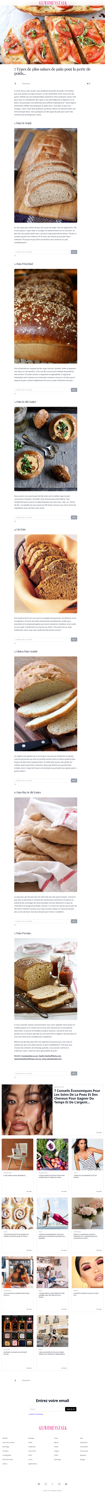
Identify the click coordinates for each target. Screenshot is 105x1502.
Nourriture (32, 1451)
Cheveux (6, 1451)
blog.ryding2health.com (52, 1059)
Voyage (82, 1459)
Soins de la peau (8, 1442)
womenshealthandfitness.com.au (27, 1059)
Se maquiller (7, 1455)
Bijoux (56, 1442)
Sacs (81, 1438)
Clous (56, 1438)
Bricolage (6, 1447)
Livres (30, 1459)
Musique (31, 1438)
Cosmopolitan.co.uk (30, 1056)
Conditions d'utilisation (36, 1414)
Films (30, 1455)
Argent (56, 1451)
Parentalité (84, 1447)
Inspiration (84, 1442)
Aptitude (83, 1455)
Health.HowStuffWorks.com (50, 1056)
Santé (30, 1442)
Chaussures (26, 84)
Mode (56, 1447)
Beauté (5, 1438)
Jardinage (57, 1459)
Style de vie (71, 1409)
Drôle (56, 1455)
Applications (32, 1464)
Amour (5, 1464)
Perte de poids (8, 1459)
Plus (74, 252)
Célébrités (31, 1447)
